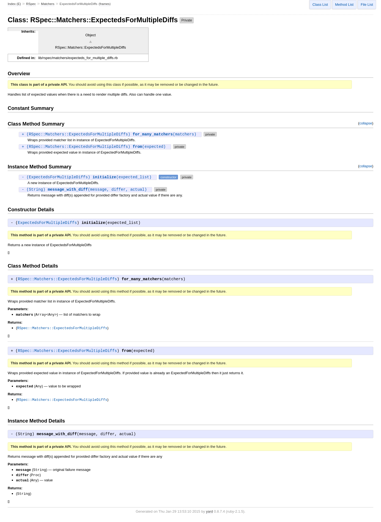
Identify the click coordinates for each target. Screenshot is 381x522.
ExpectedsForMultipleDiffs (47, 223)
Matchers (47, 4)
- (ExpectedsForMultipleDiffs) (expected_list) (88, 177)
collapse (365, 123)
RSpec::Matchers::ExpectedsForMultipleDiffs (67, 279)
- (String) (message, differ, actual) (85, 189)
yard (209, 516)
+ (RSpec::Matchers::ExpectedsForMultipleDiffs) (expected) (95, 146)
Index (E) (14, 4)
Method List (344, 4)
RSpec (31, 4)
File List (367, 4)
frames (104, 4)
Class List (320, 4)
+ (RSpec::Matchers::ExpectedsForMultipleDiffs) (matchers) (110, 134)
